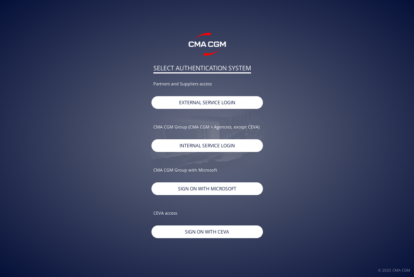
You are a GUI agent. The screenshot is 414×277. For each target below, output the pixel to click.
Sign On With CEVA (207, 232)
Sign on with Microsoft (207, 188)
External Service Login (207, 102)
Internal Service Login (207, 145)
